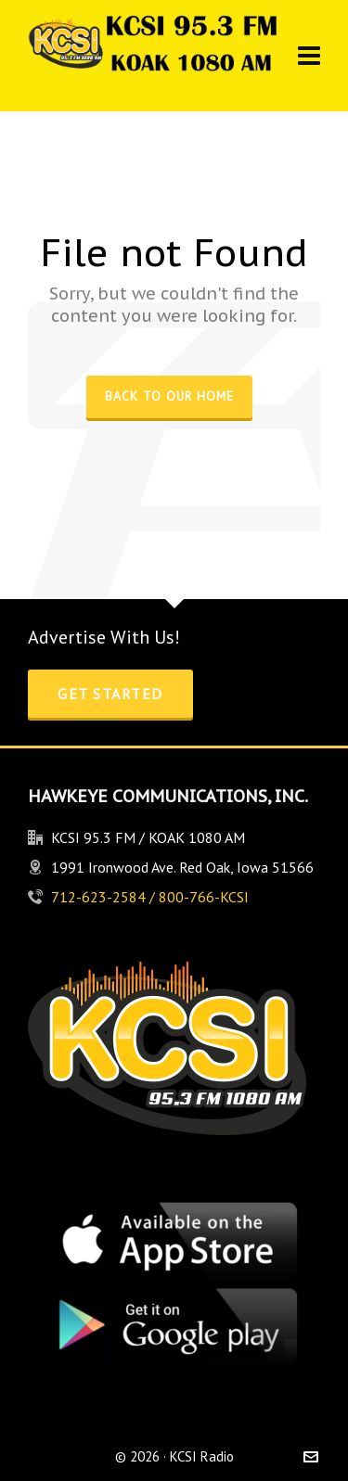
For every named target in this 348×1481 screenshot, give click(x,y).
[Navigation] (309, 55)
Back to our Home (169, 396)
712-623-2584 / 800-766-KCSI (150, 896)
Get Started (110, 693)
